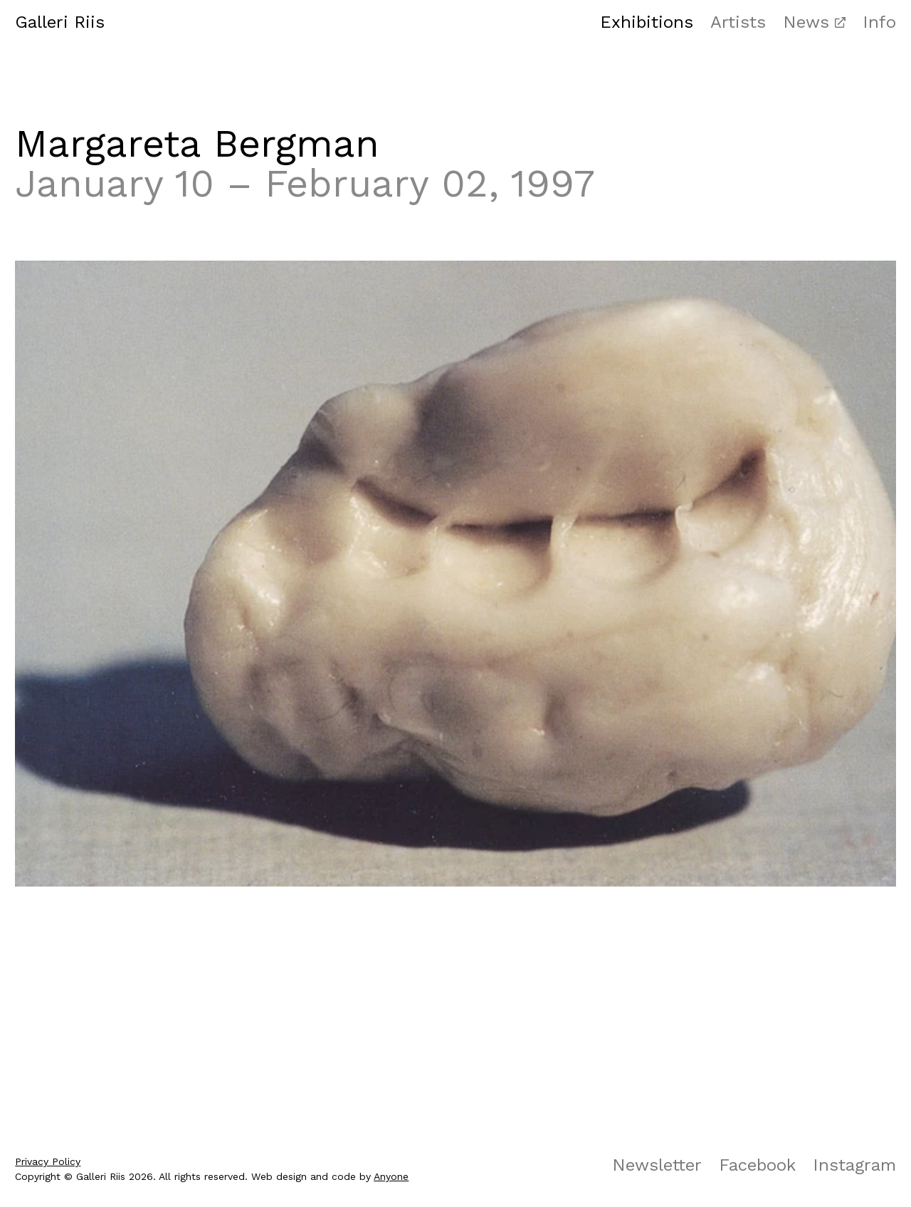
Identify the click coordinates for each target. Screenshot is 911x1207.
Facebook (757, 1165)
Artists (738, 22)
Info (879, 22)
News (806, 22)
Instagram (854, 1165)
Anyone (391, 1176)
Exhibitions (646, 22)
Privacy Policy (47, 1161)
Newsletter (657, 1165)
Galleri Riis (60, 22)
